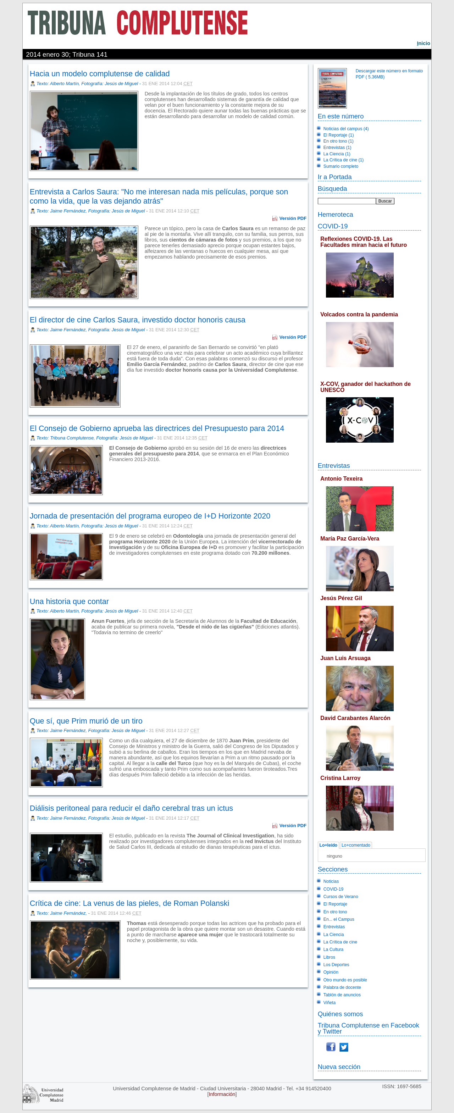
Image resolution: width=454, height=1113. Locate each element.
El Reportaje (335, 904)
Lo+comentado (356, 845)
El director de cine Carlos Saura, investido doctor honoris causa (137, 319)
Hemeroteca (335, 214)
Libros (329, 957)
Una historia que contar (69, 601)
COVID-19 (333, 226)
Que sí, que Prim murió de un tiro (86, 720)
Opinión (330, 972)
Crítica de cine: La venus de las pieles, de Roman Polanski (129, 903)
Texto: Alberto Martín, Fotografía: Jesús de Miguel (87, 83)
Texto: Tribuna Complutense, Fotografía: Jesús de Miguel (95, 438)
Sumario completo (341, 166)
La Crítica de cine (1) (343, 159)
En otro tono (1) (338, 141)
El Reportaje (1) (338, 135)
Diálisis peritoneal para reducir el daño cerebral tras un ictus (131, 808)
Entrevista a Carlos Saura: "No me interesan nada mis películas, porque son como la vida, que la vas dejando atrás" (159, 196)
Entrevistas (334, 465)
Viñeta (329, 1002)
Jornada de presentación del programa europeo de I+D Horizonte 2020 (150, 515)
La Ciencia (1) (336, 153)
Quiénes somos (340, 1014)
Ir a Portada (335, 177)
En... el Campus (338, 919)
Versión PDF (292, 218)
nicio (423, 43)
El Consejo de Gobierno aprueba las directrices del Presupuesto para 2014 (157, 428)
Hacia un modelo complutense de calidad (100, 73)
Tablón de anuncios (342, 994)
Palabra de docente (342, 987)
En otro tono (335, 911)
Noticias (331, 881)
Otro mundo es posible (345, 980)
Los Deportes (336, 964)
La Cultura (333, 949)
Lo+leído (328, 845)
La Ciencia (333, 934)
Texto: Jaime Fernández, (62, 913)
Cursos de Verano (340, 896)
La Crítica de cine (340, 942)
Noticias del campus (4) (346, 128)
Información (222, 1094)
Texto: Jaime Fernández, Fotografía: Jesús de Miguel (91, 211)
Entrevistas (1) (337, 147)
